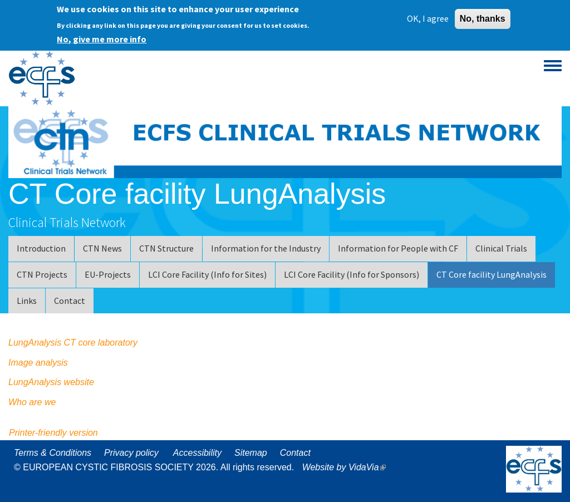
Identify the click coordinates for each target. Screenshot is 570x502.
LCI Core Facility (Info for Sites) (207, 274)
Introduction (41, 248)
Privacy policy (131, 452)
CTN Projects (42, 274)
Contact (69, 300)
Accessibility (197, 452)
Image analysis (38, 362)
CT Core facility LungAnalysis (491, 274)
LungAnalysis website (51, 382)
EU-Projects (108, 274)
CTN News (102, 248)
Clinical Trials (501, 248)
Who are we (32, 402)
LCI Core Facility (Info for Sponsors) (351, 274)
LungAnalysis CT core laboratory (74, 342)
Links (27, 300)
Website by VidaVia (346, 467)
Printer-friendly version (53, 432)
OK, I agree (428, 16)
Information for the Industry (266, 248)
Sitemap (250, 452)
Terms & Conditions (52, 452)
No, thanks (482, 17)
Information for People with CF (398, 248)
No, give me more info (101, 37)
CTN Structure (166, 248)
